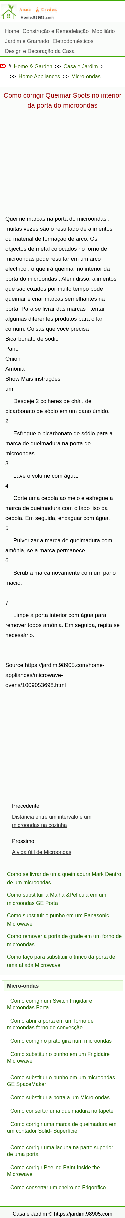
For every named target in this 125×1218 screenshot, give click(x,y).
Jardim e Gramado (27, 41)
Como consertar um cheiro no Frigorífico (58, 1187)
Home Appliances (39, 76)
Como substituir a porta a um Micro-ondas (60, 1097)
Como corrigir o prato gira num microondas (61, 1041)
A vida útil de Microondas (41, 852)
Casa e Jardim (81, 66)
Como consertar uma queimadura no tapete (62, 1111)
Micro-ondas (86, 76)
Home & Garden (33, 66)
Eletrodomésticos (73, 41)
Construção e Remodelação (56, 31)
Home (12, 31)
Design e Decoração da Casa (40, 51)
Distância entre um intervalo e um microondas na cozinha (51, 821)
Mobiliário (103, 31)
